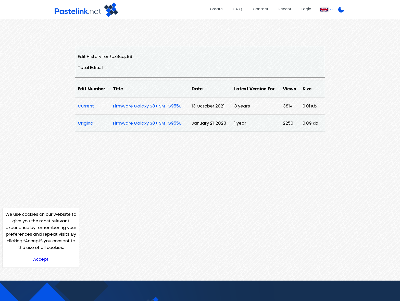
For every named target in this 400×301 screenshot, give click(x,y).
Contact (260, 8)
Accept (40, 259)
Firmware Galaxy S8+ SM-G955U (147, 106)
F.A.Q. (238, 8)
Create (216, 8)
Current (86, 106)
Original (86, 123)
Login (306, 8)
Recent (285, 8)
